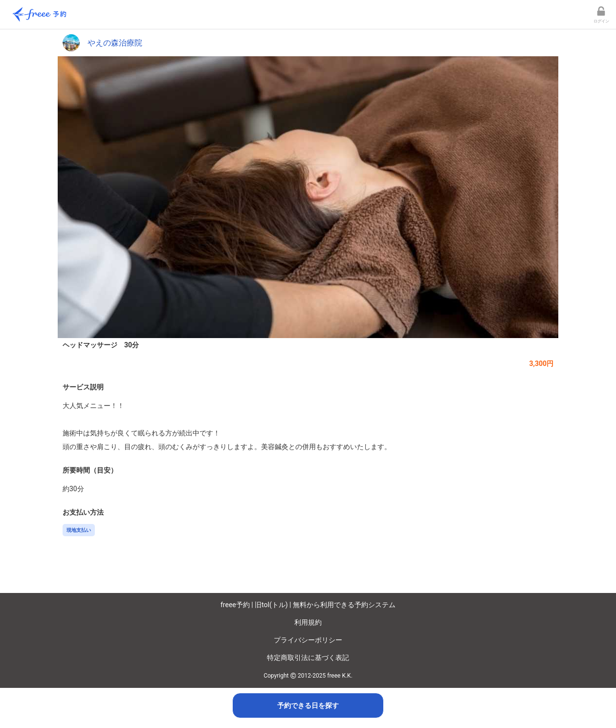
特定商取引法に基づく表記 (308, 657)
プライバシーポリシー (308, 640)
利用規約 (308, 622)
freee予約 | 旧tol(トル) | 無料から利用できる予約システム (308, 605)
